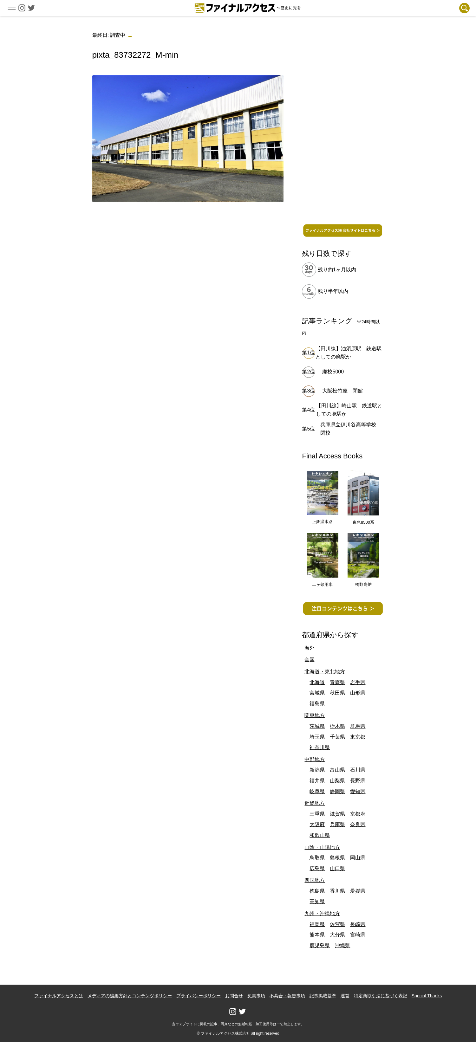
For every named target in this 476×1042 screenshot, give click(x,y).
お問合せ (234, 995)
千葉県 (337, 737)
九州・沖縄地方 (322, 913)
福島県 (317, 703)
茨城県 (317, 726)
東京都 (357, 737)
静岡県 (337, 791)
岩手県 (357, 682)
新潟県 (317, 770)
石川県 (357, 770)
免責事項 (256, 995)
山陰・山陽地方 (322, 847)
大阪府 (317, 824)
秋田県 (337, 693)
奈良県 (357, 824)
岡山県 (357, 857)
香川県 (337, 891)
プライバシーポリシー (198, 995)
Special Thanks (427, 995)
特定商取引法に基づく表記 (380, 995)
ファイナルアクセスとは (58, 995)
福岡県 (317, 924)
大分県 (337, 934)
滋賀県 (337, 814)
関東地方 (314, 715)
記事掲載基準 (323, 995)
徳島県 (317, 891)
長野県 (357, 780)
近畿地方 (314, 803)
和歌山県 (320, 835)
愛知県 (357, 791)
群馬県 (357, 726)
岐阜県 (317, 791)
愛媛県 (357, 891)
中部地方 (314, 759)
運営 (345, 995)
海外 (309, 647)
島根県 (337, 857)
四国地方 (314, 880)
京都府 (357, 814)
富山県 (337, 770)
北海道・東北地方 (324, 671)
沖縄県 (342, 945)
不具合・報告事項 (287, 995)
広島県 (317, 868)
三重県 (317, 814)
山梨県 (337, 780)
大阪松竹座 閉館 (342, 390)
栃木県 (337, 726)
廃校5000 (333, 371)
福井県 (317, 780)
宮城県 (317, 693)
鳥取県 (317, 857)
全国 (309, 659)
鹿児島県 (320, 945)
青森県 (337, 682)
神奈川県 (320, 747)
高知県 (317, 901)
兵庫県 (337, 824)
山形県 (357, 693)
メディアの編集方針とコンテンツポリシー (130, 995)
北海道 (317, 682)
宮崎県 (357, 934)
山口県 (337, 868)
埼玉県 (317, 737)
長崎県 (357, 924)
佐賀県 (337, 924)
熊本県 (317, 934)
